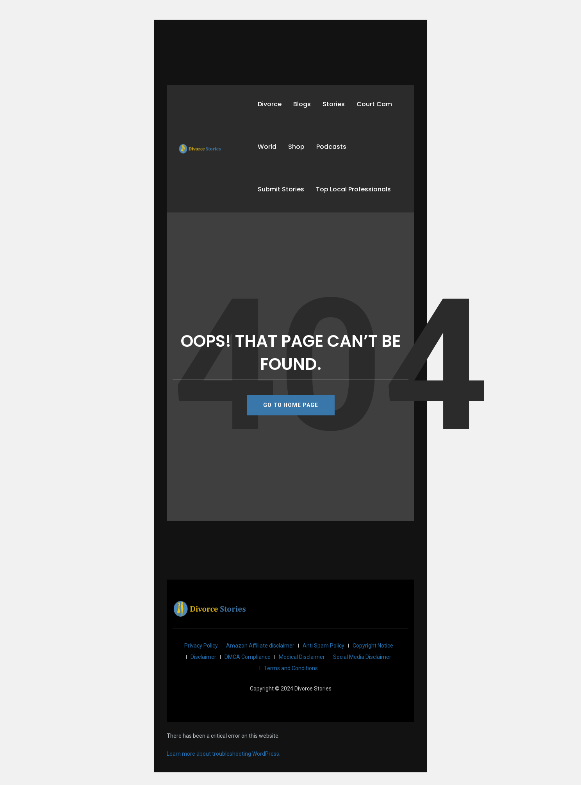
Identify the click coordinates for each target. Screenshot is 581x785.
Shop (296, 146)
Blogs (302, 104)
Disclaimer (203, 657)
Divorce (270, 104)
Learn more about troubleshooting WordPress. (223, 754)
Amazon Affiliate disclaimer (260, 645)
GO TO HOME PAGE (290, 405)
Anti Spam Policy (323, 645)
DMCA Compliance (248, 657)
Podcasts (331, 146)
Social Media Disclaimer (362, 657)
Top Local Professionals (353, 189)
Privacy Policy (201, 645)
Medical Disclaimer (302, 657)
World (267, 146)
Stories (334, 104)
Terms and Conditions (291, 668)
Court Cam (374, 104)
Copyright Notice (373, 645)
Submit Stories (281, 189)
